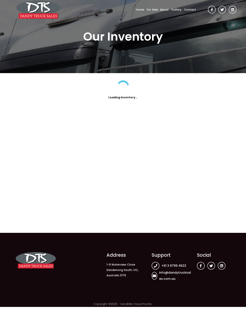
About (164, 10)
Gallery (176, 10)
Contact (190, 10)
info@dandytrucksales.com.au (175, 275)
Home (140, 10)
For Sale (152, 10)
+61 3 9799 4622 (173, 265)
